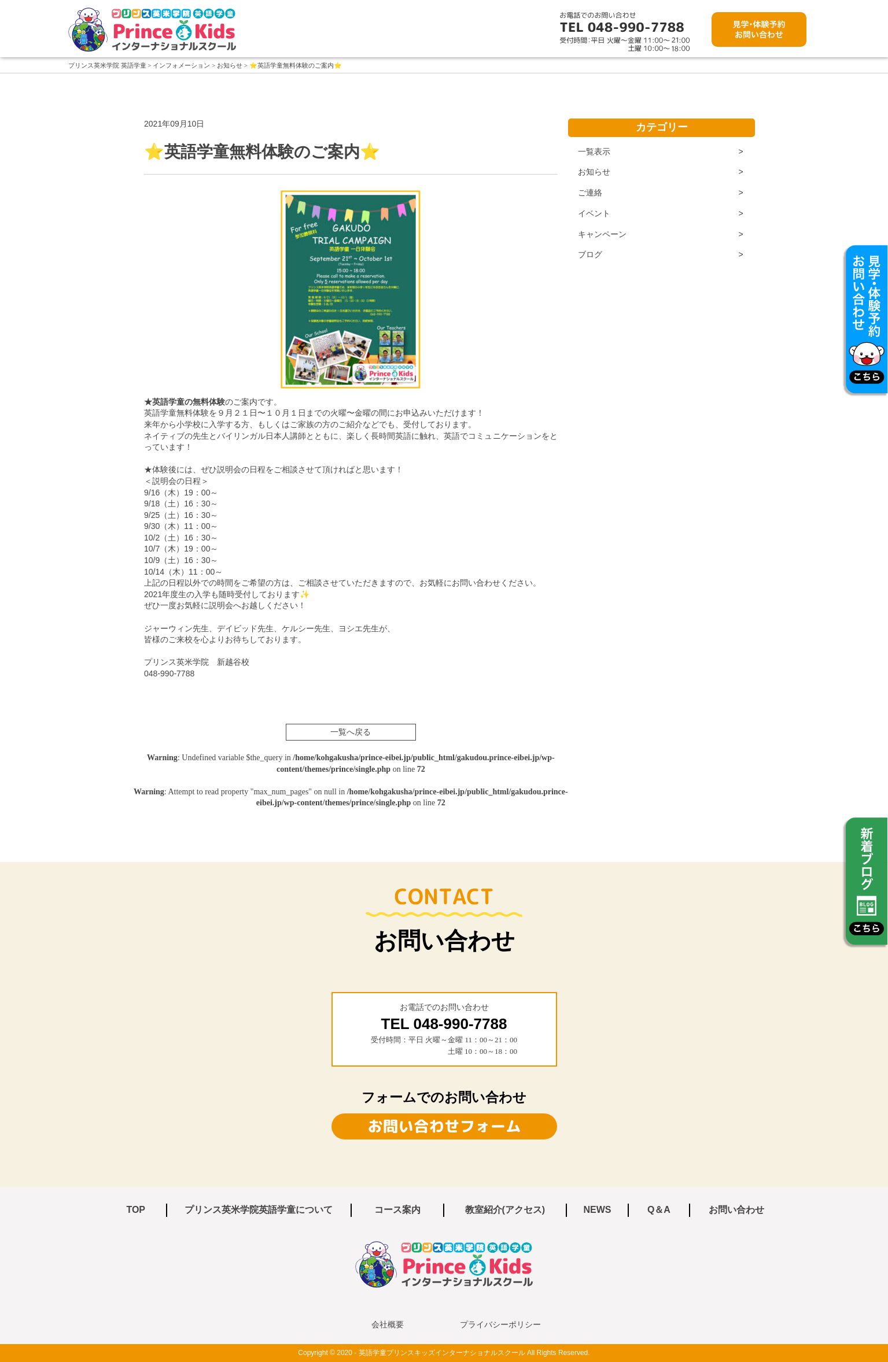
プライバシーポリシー (500, 1324)
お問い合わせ (736, 1210)
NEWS (597, 1210)
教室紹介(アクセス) (505, 1210)
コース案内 (397, 1210)
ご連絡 (590, 192)
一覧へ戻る (350, 731)
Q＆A (658, 1210)
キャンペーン (602, 234)
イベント (594, 213)
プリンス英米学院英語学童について (259, 1210)
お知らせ (594, 171)
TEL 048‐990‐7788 (444, 1023)
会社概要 (387, 1324)
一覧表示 (594, 151)
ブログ (590, 254)
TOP (135, 1210)
